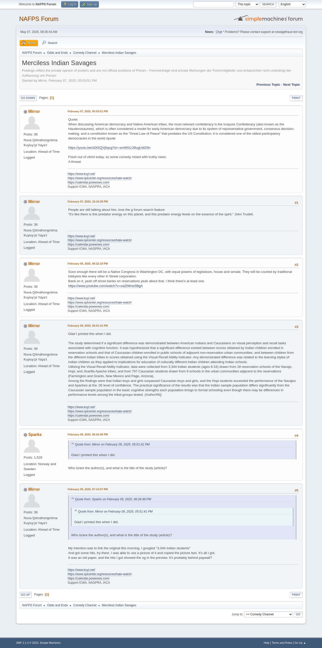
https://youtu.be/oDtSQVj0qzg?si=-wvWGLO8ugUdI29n (109, 147)
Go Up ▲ (300, 642)
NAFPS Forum (38, 18)
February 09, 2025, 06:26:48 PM (88, 434)
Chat (219, 32)
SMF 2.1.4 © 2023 (27, 642)
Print (296, 97)
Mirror (34, 111)
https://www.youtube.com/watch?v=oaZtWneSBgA (105, 286)
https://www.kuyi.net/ (81, 174)
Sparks (35, 434)
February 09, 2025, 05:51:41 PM (88, 325)
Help (266, 642)
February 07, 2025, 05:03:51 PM (88, 111)
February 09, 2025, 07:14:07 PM (88, 489)
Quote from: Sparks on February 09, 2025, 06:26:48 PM (113, 499)
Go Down (28, 97)
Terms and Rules (282, 642)
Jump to (237, 614)
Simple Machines (50, 642)
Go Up (25, 594)
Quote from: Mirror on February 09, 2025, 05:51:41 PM (112, 444)
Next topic (291, 84)
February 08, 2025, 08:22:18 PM (88, 263)
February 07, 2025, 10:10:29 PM (88, 201)
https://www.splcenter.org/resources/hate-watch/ (100, 178)
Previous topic (268, 84)
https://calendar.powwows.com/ (88, 182)
